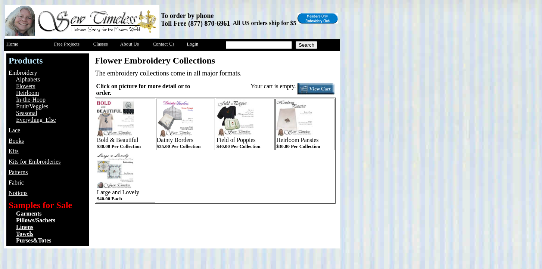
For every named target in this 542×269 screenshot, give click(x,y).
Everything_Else (36, 120)
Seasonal (26, 113)
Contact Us (163, 44)
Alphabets (28, 79)
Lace (14, 130)
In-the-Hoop (31, 99)
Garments (28, 213)
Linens (24, 227)
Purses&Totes (34, 240)
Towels (25, 234)
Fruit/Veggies (32, 106)
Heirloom (27, 93)
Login (192, 44)
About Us (129, 44)
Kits (14, 151)
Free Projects (67, 44)
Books (16, 140)
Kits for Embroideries (35, 161)
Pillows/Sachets (35, 220)
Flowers (25, 86)
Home (12, 44)
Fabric (16, 182)
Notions (18, 193)
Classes (100, 44)
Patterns (18, 172)
